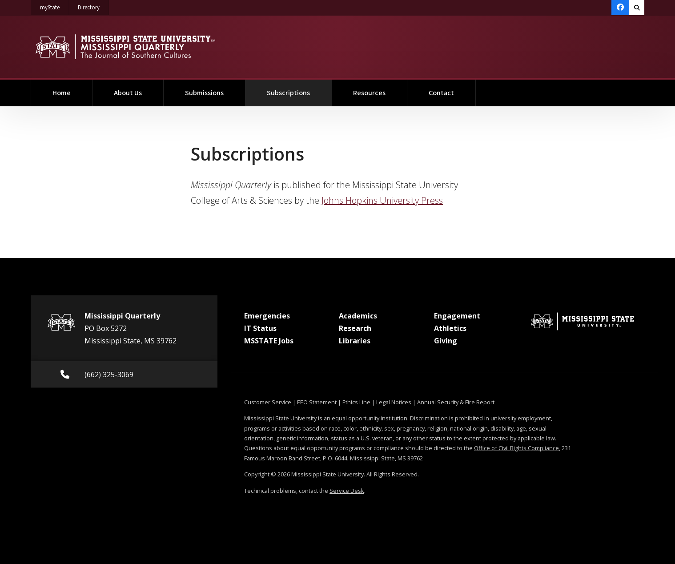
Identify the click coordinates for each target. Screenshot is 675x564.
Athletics (450, 328)
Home (61, 93)
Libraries (354, 341)
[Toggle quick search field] (636, 7)
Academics (358, 316)
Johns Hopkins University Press (382, 200)
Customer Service (267, 402)
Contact (441, 93)
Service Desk (346, 491)
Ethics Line (356, 402)
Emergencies (267, 316)
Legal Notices (393, 402)
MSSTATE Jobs (268, 341)
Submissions (204, 93)
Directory (93, 6)
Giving (445, 341)
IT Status (260, 328)
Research (355, 328)
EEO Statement (317, 402)
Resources (369, 93)
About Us (128, 93)
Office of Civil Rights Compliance (516, 448)
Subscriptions (299, 89)
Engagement (457, 316)
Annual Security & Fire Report (455, 402)
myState (54, 6)
